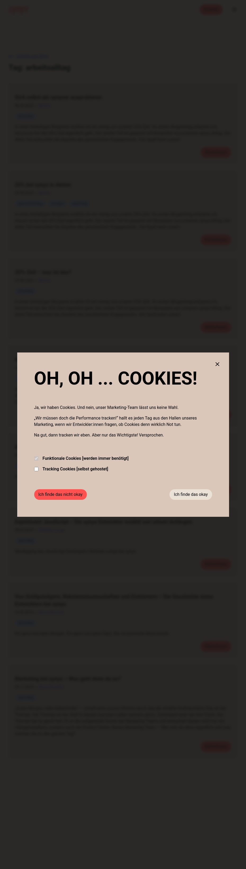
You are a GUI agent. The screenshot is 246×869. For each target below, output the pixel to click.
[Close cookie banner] (217, 364)
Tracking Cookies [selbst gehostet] (71, 468)
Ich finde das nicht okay (60, 494)
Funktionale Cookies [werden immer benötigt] (81, 458)
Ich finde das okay (191, 494)
